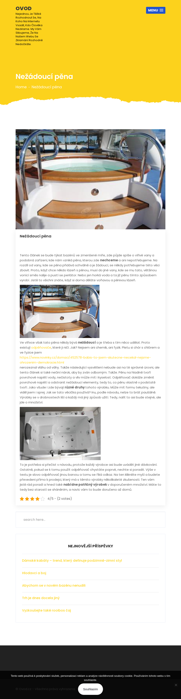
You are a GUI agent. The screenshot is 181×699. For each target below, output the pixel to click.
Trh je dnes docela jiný (41, 598)
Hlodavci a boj (34, 573)
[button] (155, 10)
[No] (176, 685)
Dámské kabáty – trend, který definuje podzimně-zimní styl (72, 560)
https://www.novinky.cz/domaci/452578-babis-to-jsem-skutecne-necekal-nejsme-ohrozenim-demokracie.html (85, 360)
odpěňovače (41, 347)
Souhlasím (90, 689)
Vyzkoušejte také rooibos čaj (46, 610)
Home (21, 87)
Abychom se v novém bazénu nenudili (54, 585)
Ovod (32, 25)
